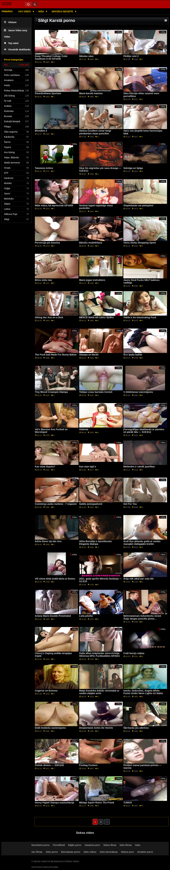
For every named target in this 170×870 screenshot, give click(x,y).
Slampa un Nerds (89, 354)
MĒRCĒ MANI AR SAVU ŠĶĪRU (96, 317)
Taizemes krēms (44, 168)
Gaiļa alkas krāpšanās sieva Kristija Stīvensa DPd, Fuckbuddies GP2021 (99, 654)
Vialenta (83, 429)
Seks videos (90, 852)
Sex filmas (36, 852)
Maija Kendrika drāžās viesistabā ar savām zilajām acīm (99, 692)
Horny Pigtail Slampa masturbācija (54, 802)
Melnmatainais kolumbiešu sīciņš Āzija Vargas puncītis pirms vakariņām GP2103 (142, 619)
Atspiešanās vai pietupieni (138, 205)
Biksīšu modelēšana (90, 242)
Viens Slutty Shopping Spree (139, 242)
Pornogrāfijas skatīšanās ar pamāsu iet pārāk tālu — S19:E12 (143, 431)
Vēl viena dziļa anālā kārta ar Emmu (55, 578)
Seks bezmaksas (109, 852)
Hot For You (130, 504)
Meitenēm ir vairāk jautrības (139, 466)
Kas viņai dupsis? (45, 466)
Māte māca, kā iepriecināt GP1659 (54, 205)
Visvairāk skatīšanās (17, 49)
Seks (137, 845)
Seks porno (52, 852)
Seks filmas (126, 845)
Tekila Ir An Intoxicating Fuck (139, 317)
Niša (41, 11)
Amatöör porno (145, 852)
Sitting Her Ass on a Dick (49, 317)
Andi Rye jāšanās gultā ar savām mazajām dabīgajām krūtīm (141, 542)
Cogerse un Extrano (46, 690)
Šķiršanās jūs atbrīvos (136, 727)
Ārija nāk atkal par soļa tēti (138, 578)
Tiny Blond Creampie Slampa (51, 392)
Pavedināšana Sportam (48, 93)
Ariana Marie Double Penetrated (53, 616)
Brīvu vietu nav (43, 280)
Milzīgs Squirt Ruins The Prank (96, 802)
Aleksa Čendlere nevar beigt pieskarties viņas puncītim (95, 132)
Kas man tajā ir (87, 466)
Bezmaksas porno (70, 852)
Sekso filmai (109, 845)
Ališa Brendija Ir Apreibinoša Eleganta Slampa (95, 542)
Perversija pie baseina (47, 242)
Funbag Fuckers (88, 765)
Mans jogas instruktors (92, 280)
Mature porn (127, 852)
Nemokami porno (40, 845)
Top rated (11, 43)
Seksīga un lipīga (133, 168)
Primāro (7, 11)
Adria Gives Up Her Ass (48, 541)
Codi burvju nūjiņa (133, 653)
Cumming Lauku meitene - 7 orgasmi (56, 504)
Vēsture (10, 22)
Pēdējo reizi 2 (131, 56)
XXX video (24, 11)
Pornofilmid (59, 845)
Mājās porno (74, 845)
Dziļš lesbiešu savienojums (50, 727)
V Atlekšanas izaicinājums (138, 392)
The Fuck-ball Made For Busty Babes (56, 354)
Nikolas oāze (86, 56)
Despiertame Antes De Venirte (96, 727)
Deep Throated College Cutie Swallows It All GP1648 (51, 57)
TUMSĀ (127, 802)
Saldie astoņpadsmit (90, 504)
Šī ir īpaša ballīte (132, 354)
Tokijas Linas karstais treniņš (95, 392)
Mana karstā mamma (91, 93)
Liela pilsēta (86, 616)
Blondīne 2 (41, 130)
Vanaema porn (92, 845)
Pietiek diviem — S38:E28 (49, 765)
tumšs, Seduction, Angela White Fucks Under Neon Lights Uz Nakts (143, 692)
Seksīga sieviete (62, 11)
